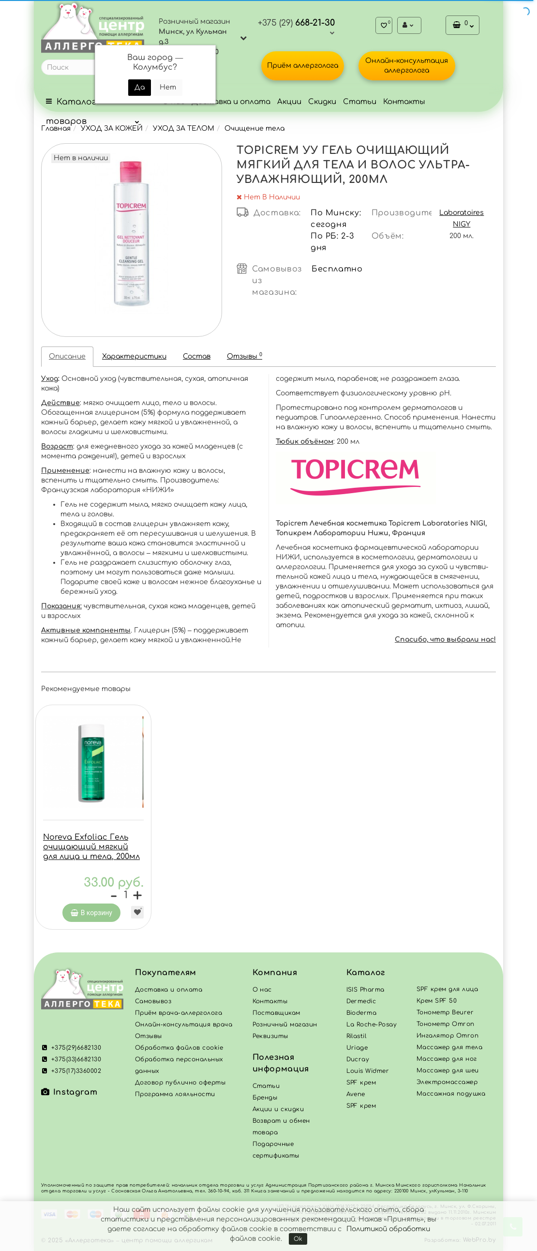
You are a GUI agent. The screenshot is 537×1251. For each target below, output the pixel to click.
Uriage (357, 1050)
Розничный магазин (285, 1027)
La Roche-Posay (371, 1027)
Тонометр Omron (446, 1026)
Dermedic (361, 1003)
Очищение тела (254, 128)
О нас (262, 992)
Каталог (365, 975)
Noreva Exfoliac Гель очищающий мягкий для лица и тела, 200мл (91, 847)
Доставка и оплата (231, 102)
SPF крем (361, 1108)
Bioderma (361, 1015)
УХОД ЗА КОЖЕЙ (112, 128)
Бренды (265, 1100)
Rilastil (356, 1038)
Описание (67, 356)
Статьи (359, 102)
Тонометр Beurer (445, 1014)
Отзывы (244, 356)
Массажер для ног (447, 1061)
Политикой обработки (388, 1229)
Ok (298, 1239)
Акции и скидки (278, 1111)
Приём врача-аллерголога (178, 1015)
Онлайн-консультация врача (183, 1027)
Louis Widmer (367, 1073)
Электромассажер (447, 1084)
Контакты (404, 102)
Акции (289, 102)
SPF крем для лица (447, 991)
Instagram (69, 1094)
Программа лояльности (175, 1096)
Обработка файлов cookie (179, 1050)
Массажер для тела (449, 1049)
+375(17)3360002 (71, 1073)
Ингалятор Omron (447, 1038)
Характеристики (134, 356)
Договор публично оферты (180, 1085)
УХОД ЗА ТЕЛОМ (183, 128)
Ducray (358, 1061)
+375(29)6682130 (71, 1050)
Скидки (322, 102)
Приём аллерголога (302, 65)
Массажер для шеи (448, 1073)
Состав (196, 356)
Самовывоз (153, 1003)
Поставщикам (276, 1015)
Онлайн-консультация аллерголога (406, 65)
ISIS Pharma (365, 992)
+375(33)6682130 (71, 1061)
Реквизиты (270, 1038)
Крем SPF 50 (437, 1003)
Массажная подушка (451, 1096)
